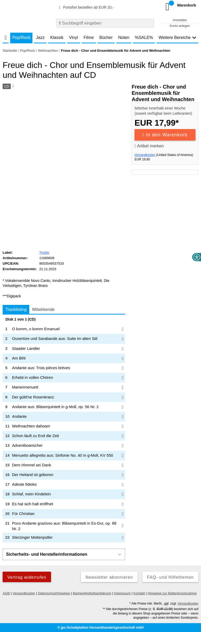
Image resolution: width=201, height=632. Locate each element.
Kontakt (139, 593)
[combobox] (105, 23)
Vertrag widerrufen (26, 577)
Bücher (106, 37)
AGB (6, 593)
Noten (123, 37)
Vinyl (73, 37)
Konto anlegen (180, 26)
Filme (88, 37)
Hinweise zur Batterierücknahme (172, 593)
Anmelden (180, 20)
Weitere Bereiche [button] (177, 37)
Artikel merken (149, 146)
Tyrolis (44, 252)
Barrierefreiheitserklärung (92, 593)
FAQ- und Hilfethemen (170, 577)
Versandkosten (145, 155)
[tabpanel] (64, 429)
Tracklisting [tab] (15, 309)
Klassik (57, 37)
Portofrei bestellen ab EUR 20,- (85, 7)
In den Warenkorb (165, 134)
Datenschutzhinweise (54, 593)
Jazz (40, 37)
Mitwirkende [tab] (43, 309)
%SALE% (144, 37)
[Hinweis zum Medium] (13, 86)
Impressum (122, 593)
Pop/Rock (21, 37)
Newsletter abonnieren (109, 577)
